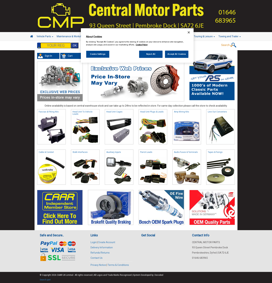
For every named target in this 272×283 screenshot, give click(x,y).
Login (93, 242)
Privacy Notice (98, 265)
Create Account (106, 242)
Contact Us (97, 257)
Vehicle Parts (45, 36)
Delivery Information (102, 247)
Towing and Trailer (229, 36)
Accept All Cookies (176, 54)
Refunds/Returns (100, 252)
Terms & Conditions (118, 265)
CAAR (59, 275)
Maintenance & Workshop (72, 36)
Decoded (159, 275)
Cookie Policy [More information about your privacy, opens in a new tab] (141, 44)
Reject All (150, 54)
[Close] (189, 32)
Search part (45, 279)
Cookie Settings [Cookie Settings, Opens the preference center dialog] (97, 54)
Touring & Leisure (204, 36)
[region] (137, 45)
